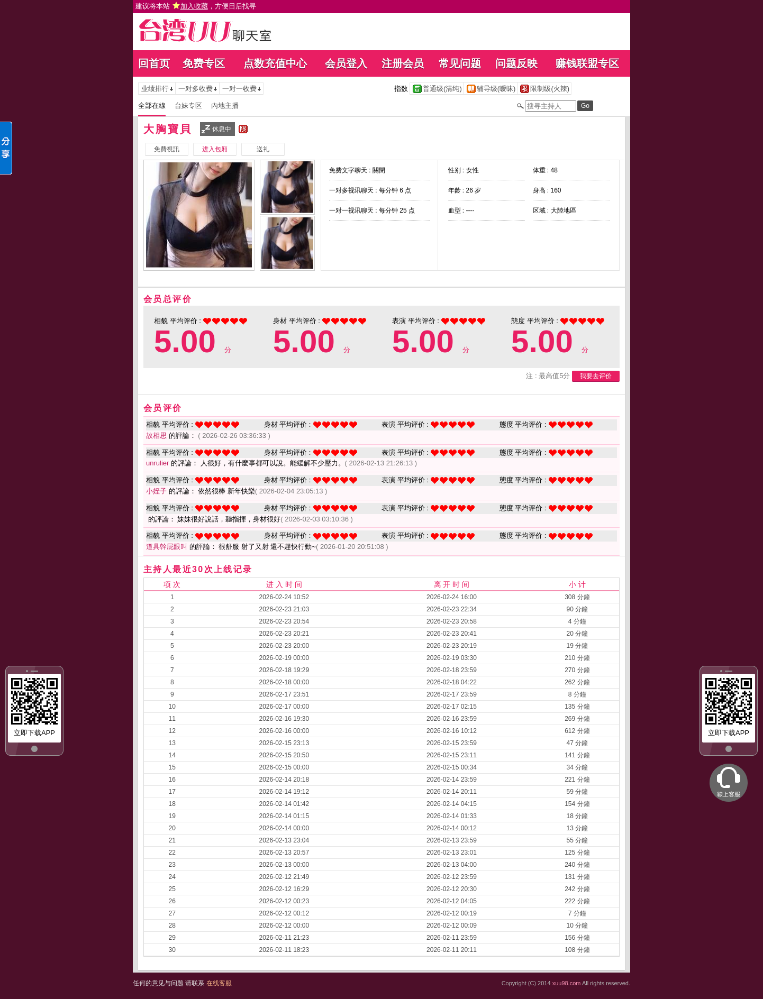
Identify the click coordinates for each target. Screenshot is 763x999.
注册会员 (403, 63)
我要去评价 (596, 376)
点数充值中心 (275, 63)
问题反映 (516, 63)
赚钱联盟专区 (587, 63)
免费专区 (204, 63)
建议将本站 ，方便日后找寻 (195, 6)
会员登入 (346, 63)
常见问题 (460, 63)
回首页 (154, 63)
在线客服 (219, 983)
